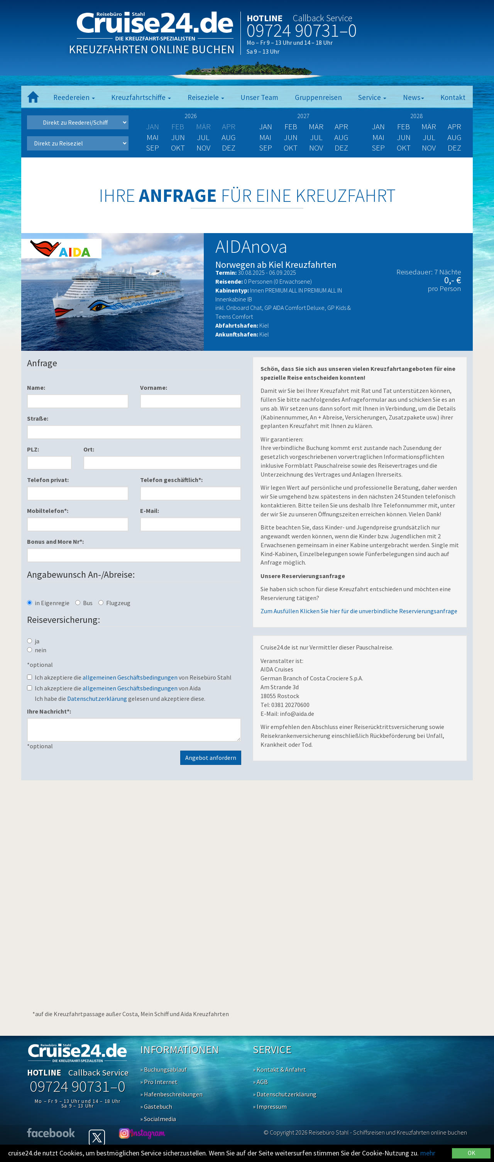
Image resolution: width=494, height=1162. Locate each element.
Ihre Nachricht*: (49, 711)
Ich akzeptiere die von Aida (114, 688)
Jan (265, 126)
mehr (427, 1152)
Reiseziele (206, 97)
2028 (416, 116)
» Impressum (270, 1106)
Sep (152, 147)
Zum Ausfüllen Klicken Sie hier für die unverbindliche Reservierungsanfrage (359, 611)
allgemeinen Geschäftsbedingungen (130, 677)
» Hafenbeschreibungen (171, 1094)
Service (372, 97)
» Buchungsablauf (163, 1069)
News (413, 97)
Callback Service (322, 18)
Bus (84, 603)
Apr (341, 126)
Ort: (88, 449)
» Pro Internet (159, 1082)
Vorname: (153, 387)
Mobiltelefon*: (47, 510)
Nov (203, 147)
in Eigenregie (48, 603)
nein (36, 650)
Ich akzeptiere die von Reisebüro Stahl (129, 677)
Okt (178, 147)
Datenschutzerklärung (97, 698)
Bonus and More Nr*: (55, 541)
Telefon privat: (48, 480)
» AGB (260, 1082)
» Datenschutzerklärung (284, 1094)
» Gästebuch (156, 1106)
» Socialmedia (158, 1119)
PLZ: (33, 449)
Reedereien (74, 97)
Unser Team (259, 97)
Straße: (37, 418)
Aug (229, 137)
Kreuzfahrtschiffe (141, 97)
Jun (178, 137)
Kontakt (452, 97)
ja (33, 641)
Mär (316, 126)
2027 (303, 116)
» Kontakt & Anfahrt (279, 1069)
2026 (190, 116)
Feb (290, 126)
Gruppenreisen (318, 97)
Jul (203, 137)
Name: (36, 387)
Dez (228, 147)
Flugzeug (114, 603)
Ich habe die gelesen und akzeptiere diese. (120, 698)
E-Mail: (149, 510)
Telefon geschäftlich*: (171, 480)
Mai (153, 137)
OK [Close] (471, 1153)
